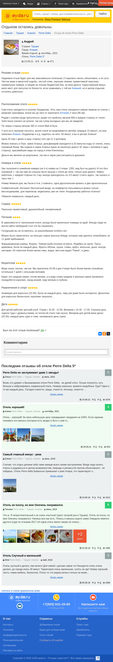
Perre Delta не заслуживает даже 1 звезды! (31, 372)
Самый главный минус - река (22, 454)
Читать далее (56, 394)
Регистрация (106, 2)
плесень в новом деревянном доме (20, 591)
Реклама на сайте (13, 650)
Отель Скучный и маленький (22, 555)
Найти (102, 13)
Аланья (16, 134)
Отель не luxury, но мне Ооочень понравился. (33, 505)
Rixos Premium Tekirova (57, 19)
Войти (91, 3)
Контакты (8, 624)
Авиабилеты (79, 3)
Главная (8, 33)
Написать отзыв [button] (11, 3)
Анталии (64, 113)
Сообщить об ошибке (51, 640)
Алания (31, 33)
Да (42, 330)
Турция (20, 33)
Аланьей (76, 88)
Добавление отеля (50, 624)
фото (80, 535)
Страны (43, 3)
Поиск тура (60, 3)
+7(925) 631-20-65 (56, 604)
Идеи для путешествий (52, 630)
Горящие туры (84, 635)
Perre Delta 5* (37, 56)
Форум (27, 3)
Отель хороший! (13, 407)
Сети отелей (46, 635)
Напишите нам (93, 604)
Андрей (28, 41)
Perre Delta (45, 33)
